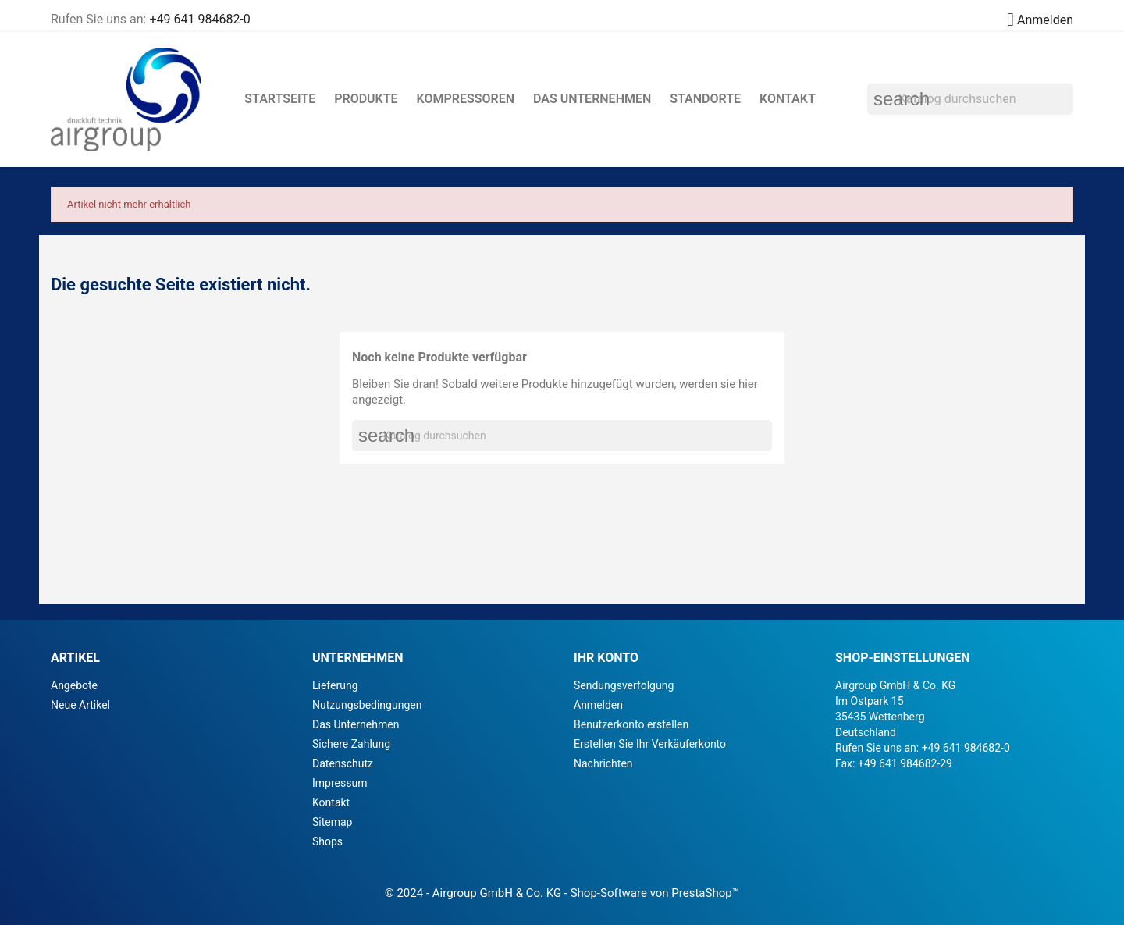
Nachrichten (603, 763)
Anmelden (598, 705)
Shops (327, 841)
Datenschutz (342, 763)
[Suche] (970, 99)
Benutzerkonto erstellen (631, 724)
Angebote (74, 685)
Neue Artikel (80, 705)
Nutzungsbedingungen (367, 705)
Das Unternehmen (592, 98)
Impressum (339, 783)
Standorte (705, 98)
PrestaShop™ (705, 893)
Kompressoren (465, 98)
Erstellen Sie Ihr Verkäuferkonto (650, 744)
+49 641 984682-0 (199, 19)
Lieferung (335, 685)
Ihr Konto (606, 657)
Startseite (279, 98)
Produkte (365, 98)
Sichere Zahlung (351, 744)
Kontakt (787, 98)
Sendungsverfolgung (624, 685)
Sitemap (332, 822)
